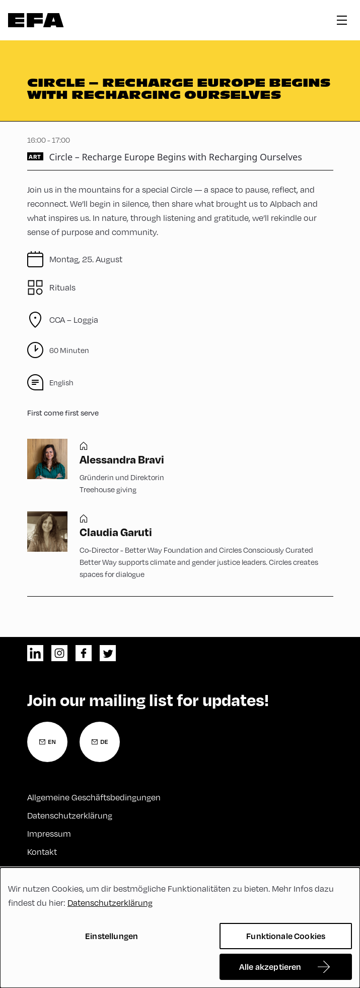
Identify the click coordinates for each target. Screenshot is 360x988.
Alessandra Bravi (122, 459)
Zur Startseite (36, 20)
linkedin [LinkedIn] (35, 653)
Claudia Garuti (116, 532)
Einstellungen (111, 936)
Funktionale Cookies (285, 936)
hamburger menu (342, 20)
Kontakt (42, 852)
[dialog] (180, 927)
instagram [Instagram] (59, 653)
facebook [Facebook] (84, 653)
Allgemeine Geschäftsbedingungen (94, 797)
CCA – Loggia (73, 320)
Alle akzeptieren (270, 966)
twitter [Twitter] (108, 653)
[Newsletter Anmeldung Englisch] (47, 742)
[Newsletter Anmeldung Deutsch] (100, 742)
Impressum (49, 834)
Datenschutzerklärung (69, 815)
